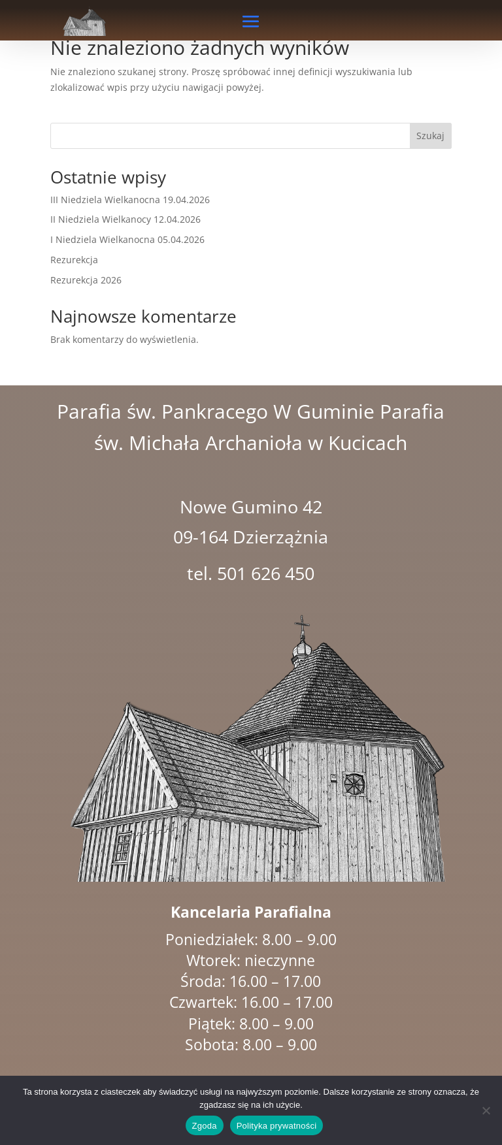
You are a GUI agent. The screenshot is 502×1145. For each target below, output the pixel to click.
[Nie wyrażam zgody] (485, 1110)
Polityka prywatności (277, 1126)
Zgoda (204, 1126)
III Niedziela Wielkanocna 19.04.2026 (130, 199)
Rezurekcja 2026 (86, 280)
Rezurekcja (74, 259)
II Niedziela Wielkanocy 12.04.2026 (125, 219)
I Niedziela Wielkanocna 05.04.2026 (127, 239)
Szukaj (430, 135)
